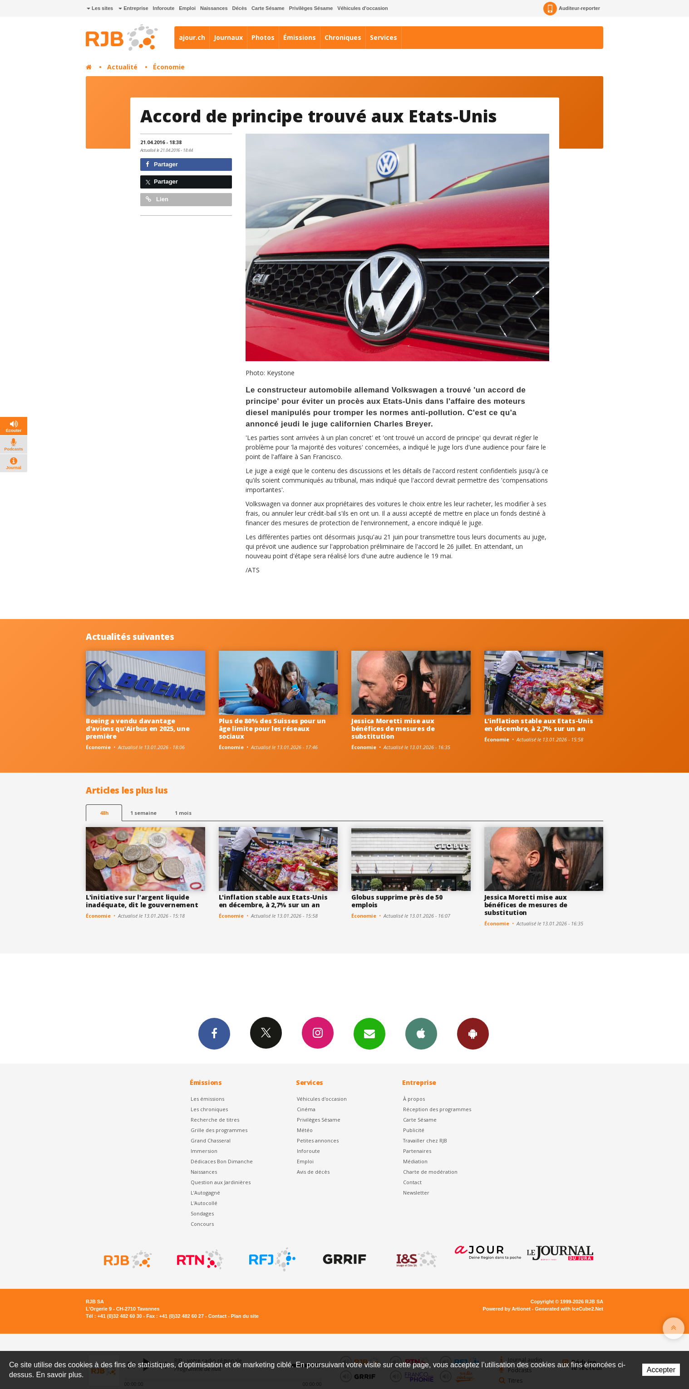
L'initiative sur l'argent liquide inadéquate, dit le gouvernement (142, 901)
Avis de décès (313, 1172)
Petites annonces (318, 1140)
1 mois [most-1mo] (183, 812)
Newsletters (369, 1033)
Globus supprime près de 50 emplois (397, 901)
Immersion (204, 1151)
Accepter (661, 1370)
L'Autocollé (204, 1203)
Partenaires (417, 1151)
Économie (169, 67)
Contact (412, 1182)
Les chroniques (209, 1109)
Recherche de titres (215, 1120)
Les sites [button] (100, 8)
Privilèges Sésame (311, 8)
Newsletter (416, 1192)
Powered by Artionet (507, 1309)
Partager (162, 164)
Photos (263, 37)
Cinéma (306, 1109)
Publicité (413, 1130)
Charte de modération (430, 1172)
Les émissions (207, 1099)
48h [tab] (104, 812)
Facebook (214, 1033)
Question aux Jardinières (221, 1182)
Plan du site (245, 1316)
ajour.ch (192, 37)
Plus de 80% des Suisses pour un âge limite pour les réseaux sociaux (272, 728)
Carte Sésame (268, 8)
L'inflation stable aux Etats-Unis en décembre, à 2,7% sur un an (538, 724)
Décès (239, 8)
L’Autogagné (205, 1192)
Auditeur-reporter (571, 8)
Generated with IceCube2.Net (569, 1309)
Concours (202, 1224)
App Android (473, 1033)
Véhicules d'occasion (362, 8)
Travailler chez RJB (425, 1140)
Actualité (122, 67)
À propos (414, 1099)
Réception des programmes (437, 1109)
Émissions (299, 37)
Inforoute (164, 8)
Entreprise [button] (133, 8)
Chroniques (343, 37)
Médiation (415, 1161)
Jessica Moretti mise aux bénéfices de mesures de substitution (393, 728)
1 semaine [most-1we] (143, 812)
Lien (157, 199)
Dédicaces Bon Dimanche (222, 1161)
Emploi (187, 8)
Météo (305, 1130)
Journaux (228, 37)
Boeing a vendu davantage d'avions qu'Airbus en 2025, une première (137, 728)
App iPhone (421, 1033)
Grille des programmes (219, 1130)
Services (383, 37)
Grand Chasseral (211, 1140)
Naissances (214, 8)
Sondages (202, 1213)
